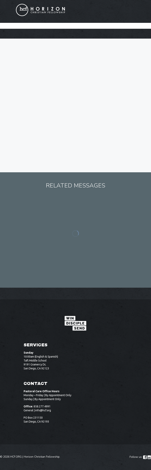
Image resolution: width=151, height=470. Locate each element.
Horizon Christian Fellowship (42, 457)
